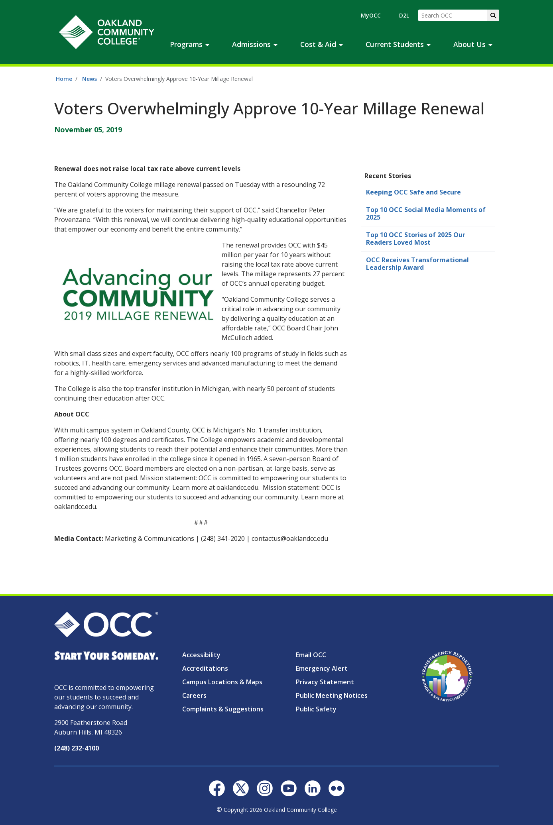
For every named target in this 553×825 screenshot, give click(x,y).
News (89, 78)
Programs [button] (186, 44)
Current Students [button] (395, 44)
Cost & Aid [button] (318, 44)
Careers (194, 695)
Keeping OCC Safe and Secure (413, 192)
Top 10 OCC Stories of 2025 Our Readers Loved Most (415, 238)
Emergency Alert (322, 668)
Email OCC (311, 654)
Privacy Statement (325, 682)
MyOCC (371, 15)
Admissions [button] (251, 44)
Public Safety (316, 709)
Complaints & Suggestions (223, 709)
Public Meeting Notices (332, 695)
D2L (404, 15)
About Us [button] (469, 44)
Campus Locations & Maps (222, 682)
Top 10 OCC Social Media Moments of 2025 (426, 213)
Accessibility (201, 654)
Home (64, 78)
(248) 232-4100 (76, 748)
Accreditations (205, 668)
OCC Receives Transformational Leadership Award (417, 263)
